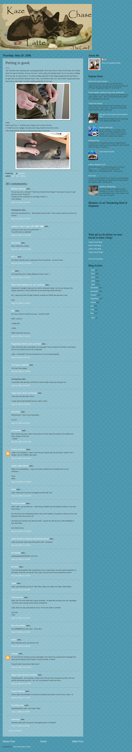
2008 (93, 285)
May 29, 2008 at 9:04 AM (20, 385)
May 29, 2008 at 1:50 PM (20, 559)
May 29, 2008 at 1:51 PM (20, 576)
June (92, 309)
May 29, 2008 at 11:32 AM (21, 496)
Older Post (77, 741)
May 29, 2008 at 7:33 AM (20, 371)
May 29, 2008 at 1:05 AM (20, 303)
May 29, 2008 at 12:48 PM (21, 531)
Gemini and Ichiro (18, 449)
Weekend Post (94, 141)
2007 (93, 318)
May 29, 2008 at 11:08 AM (21, 482)
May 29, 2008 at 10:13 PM (21, 667)
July (92, 306)
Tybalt (13, 583)
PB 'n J (14, 257)
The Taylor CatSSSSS (20, 365)
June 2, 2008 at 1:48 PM (20, 712)
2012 (93, 270)
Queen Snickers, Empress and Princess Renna (30, 539)
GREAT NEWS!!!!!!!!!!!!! (97, 165)
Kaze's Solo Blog (94, 245)
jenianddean (16, 431)
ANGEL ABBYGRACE (20, 466)
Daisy (13, 489)
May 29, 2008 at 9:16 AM (20, 404)
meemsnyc (15, 719)
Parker (14, 640)
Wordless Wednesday (107, 187)
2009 (93, 281)
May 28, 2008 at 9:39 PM (20, 219)
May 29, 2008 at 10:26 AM (21, 458)
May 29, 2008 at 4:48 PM (20, 632)
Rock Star (92, 176)
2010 (93, 277)
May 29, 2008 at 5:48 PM (20, 646)
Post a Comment (15, 731)
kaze (13, 176)
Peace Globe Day (106, 127)
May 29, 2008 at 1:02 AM (20, 277)
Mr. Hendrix (16, 553)
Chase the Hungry (95, 103)
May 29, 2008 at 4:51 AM (20, 357)
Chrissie (14, 654)
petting (22, 176)
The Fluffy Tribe (17, 705)
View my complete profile (111, 63)
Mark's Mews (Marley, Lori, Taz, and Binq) (28, 285)
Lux (12, 271)
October (93, 295)
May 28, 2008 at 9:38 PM (20, 202)
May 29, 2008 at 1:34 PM (20, 545)
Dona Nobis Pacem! (106, 152)
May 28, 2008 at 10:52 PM (21, 235)
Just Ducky (15, 243)
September (94, 299)
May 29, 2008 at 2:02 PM (20, 590)
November (94, 291)
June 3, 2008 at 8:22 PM (20, 726)
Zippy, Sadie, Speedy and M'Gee (24, 675)
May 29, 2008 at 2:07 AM (20, 336)
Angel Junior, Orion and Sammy (24, 393)
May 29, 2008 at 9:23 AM (20, 423)
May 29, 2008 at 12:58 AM (21, 263)
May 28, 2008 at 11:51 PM (21, 249)
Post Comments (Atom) (22, 747)
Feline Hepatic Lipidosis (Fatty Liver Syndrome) (106, 92)
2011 (93, 274)
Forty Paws (15, 412)
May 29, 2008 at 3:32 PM (20, 618)
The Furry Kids (17, 597)
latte (17, 176)
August (93, 302)
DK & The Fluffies (18, 626)
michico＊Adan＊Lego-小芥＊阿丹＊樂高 (27, 226)
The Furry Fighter (18, 503)
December (94, 288)
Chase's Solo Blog (95, 242)
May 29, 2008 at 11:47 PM (21, 684)
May (92, 313)
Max (13, 311)
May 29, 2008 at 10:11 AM (21, 442)
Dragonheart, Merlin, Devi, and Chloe (26, 344)
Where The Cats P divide (97, 81)
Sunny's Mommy (18, 691)
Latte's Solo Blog (94, 249)
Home (43, 741)
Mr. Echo (14, 567)
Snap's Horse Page (95, 252)
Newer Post (9, 741)
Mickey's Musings (18, 189)
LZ (105, 59)
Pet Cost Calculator (95, 259)
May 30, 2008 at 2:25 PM (20, 698)
